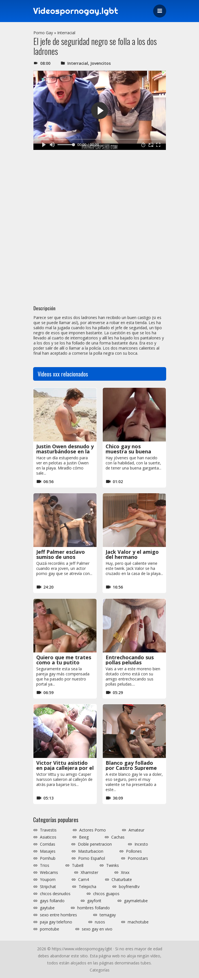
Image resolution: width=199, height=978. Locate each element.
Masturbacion (90, 851)
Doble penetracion (95, 844)
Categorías (100, 970)
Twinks (112, 865)
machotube (138, 922)
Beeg (84, 837)
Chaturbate (122, 879)
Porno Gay (43, 32)
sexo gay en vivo (97, 929)
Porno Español (91, 858)
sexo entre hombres (58, 915)
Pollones (134, 851)
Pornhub (47, 858)
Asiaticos (48, 837)
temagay (108, 915)
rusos (100, 922)
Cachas (118, 837)
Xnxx (125, 872)
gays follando (52, 901)
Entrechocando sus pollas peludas (130, 660)
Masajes (47, 851)
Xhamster (89, 872)
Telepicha (87, 886)
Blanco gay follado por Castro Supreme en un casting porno (131, 767)
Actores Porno (92, 830)
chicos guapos (106, 893)
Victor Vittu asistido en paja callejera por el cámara (65, 767)
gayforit (94, 901)
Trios (44, 865)
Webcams (49, 872)
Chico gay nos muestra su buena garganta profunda (130, 451)
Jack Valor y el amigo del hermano (132, 554)
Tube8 (78, 865)
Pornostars (138, 858)
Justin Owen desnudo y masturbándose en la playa (65, 451)
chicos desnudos (55, 893)
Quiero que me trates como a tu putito (63, 660)
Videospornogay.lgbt (75, 11)
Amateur (136, 830)
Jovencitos (100, 63)
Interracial (66, 32)
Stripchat (48, 886)
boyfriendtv (129, 886)
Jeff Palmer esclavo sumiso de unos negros (60, 556)
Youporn (47, 879)
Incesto (141, 844)
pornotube (49, 929)
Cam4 (83, 879)
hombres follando (93, 908)
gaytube (47, 908)
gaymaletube (136, 901)
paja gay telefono (56, 922)
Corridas (47, 844)
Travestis (48, 830)
